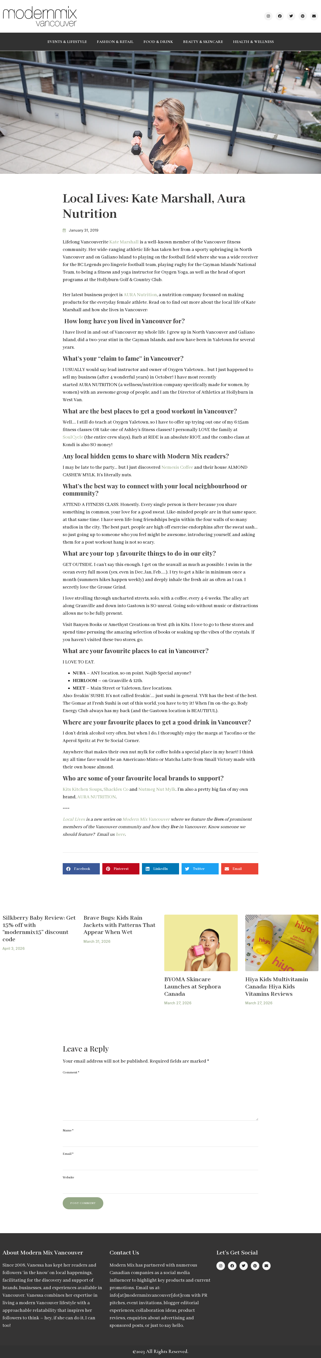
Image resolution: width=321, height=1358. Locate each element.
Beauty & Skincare (203, 41)
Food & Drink (158, 41)
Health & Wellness (253, 41)
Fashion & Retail (115, 41)
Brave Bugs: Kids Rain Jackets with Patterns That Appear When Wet (119, 925)
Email (68, 1154)
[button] (81, 868)
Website (68, 1177)
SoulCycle (73, 437)
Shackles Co (116, 790)
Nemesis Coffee (177, 467)
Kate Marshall (124, 242)
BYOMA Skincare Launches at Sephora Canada (192, 987)
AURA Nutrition (140, 295)
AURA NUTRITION (96, 797)
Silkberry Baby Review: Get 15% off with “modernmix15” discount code (39, 929)
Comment (71, 1072)
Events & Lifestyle (67, 41)
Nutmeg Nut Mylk (157, 790)
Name (68, 1130)
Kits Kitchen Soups (82, 790)
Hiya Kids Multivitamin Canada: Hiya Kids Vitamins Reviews (276, 987)
